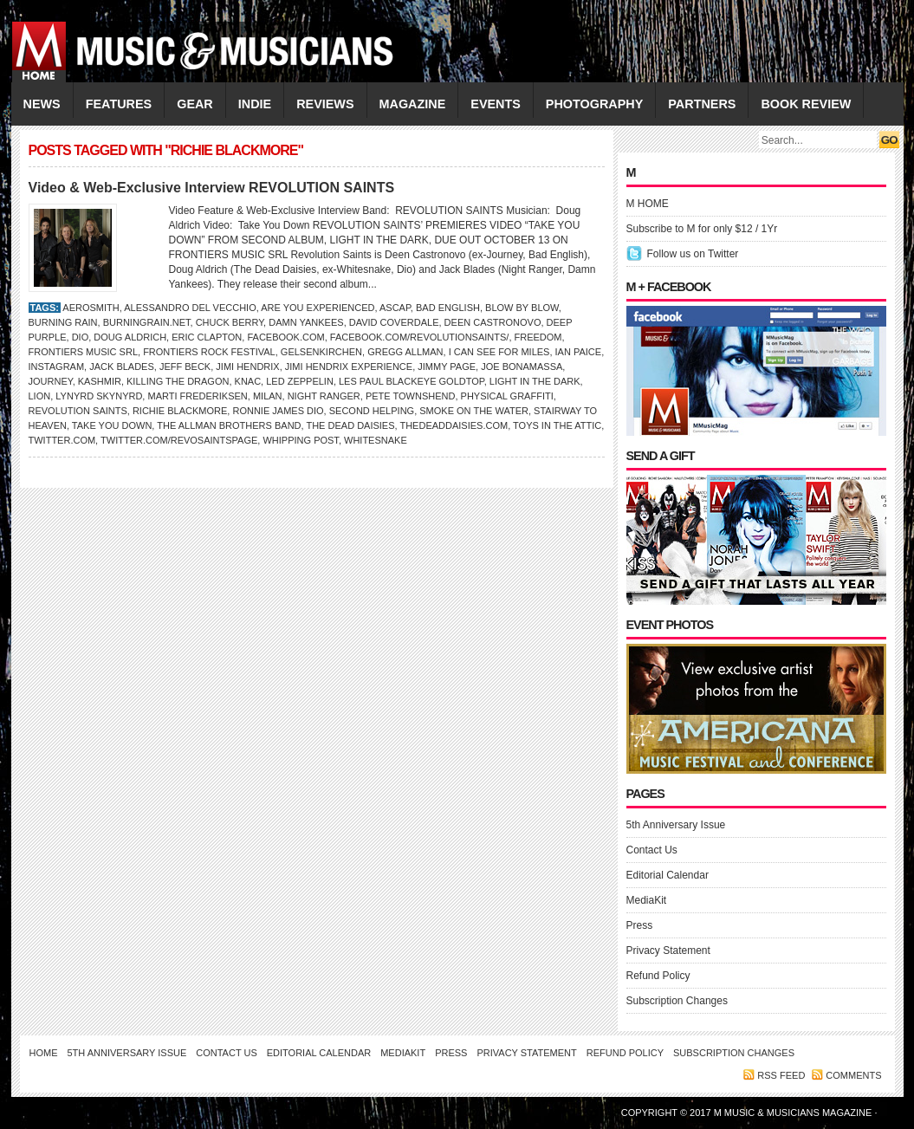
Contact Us (651, 850)
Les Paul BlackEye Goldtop (411, 381)
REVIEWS (324, 104)
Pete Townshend (411, 396)
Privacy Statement (668, 950)
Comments (853, 1075)
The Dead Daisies (350, 425)
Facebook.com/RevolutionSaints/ (419, 337)
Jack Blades (121, 366)
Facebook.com (285, 337)
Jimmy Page (447, 366)
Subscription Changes (677, 1001)
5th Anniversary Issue (676, 825)
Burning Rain (63, 322)
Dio (80, 337)
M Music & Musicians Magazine (794, 1112)
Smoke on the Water (473, 411)
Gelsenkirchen (321, 352)
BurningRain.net (147, 322)
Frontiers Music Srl (84, 352)
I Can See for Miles (499, 352)
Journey (51, 381)
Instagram (57, 366)
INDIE (254, 104)
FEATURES (119, 104)
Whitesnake (375, 440)
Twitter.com (62, 440)
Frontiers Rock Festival (209, 352)
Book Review (806, 104)
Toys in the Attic (557, 425)
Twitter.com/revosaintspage (178, 440)
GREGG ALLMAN (405, 352)
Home (43, 1053)
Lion (40, 396)
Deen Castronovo (492, 322)
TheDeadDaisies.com (453, 425)
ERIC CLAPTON (207, 337)
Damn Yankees (306, 322)
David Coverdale (394, 322)
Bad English (448, 307)
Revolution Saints (78, 411)
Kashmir (99, 381)
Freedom (538, 337)
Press (639, 925)
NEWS (42, 104)
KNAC (248, 381)
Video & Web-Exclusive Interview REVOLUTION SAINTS (212, 187)
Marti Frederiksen (197, 396)
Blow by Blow (522, 307)
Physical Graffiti (507, 396)
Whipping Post (300, 440)
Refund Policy (658, 976)
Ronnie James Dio (277, 411)
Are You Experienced (317, 307)
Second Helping (371, 411)
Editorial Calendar (667, 875)
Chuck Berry (229, 322)
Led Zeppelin (300, 381)
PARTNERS (702, 104)
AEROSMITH (90, 307)
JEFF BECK (185, 366)
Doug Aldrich (130, 337)
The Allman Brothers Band (229, 425)
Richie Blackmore (180, 411)
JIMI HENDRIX (247, 366)
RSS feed (781, 1075)
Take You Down (112, 425)
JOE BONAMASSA (521, 366)
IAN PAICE (578, 352)
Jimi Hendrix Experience (348, 366)
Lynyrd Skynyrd (98, 396)
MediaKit (646, 900)
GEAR (195, 104)
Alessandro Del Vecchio (190, 307)
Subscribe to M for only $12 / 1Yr (702, 229)
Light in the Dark (534, 381)
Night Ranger (324, 396)
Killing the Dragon (177, 381)
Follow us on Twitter (693, 254)
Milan (267, 396)
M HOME (647, 204)
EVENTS (495, 104)
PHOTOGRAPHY (594, 104)
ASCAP (395, 307)
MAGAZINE (412, 104)
